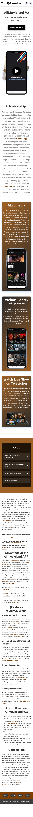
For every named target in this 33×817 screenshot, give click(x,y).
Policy (5, 795)
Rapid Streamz (15, 560)
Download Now (16, 27)
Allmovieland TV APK (8, 669)
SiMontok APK (5, 581)
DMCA (13, 795)
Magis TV (23, 574)
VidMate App (6, 589)
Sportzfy (14, 721)
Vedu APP (7, 186)
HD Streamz (11, 583)
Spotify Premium (16, 543)
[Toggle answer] (27, 456)
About (27, 795)
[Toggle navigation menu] (2, 3)
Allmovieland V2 (7, 521)
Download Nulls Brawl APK (10, 660)
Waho (25, 679)
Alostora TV (9, 537)
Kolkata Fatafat (13, 634)
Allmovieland (21, 636)
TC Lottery (19, 677)
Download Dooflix (13, 723)
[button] (30, 3)
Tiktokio (6, 594)
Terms (20, 795)
